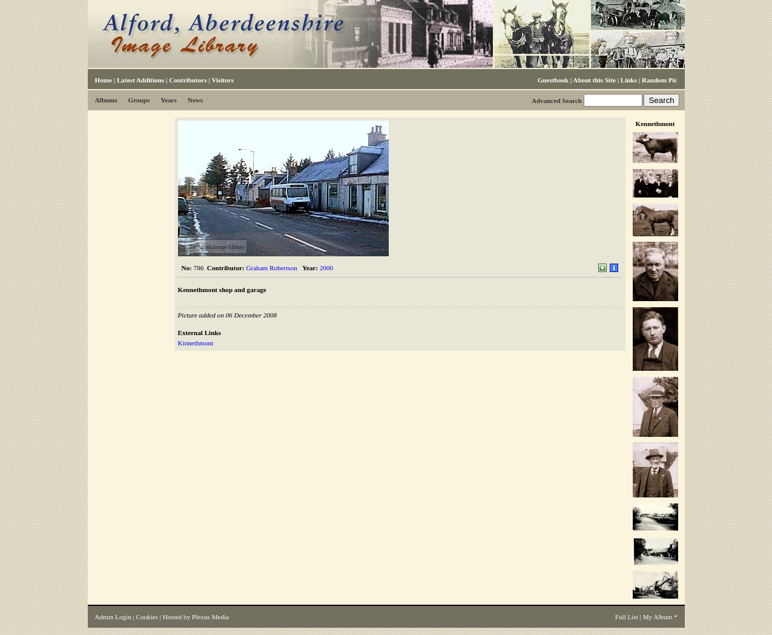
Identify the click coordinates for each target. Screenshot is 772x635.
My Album (658, 616)
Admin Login (113, 616)
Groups (139, 100)
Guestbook (553, 80)
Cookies (147, 616)
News (195, 100)
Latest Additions (140, 80)
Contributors (187, 80)
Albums (106, 100)
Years (168, 100)
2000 (326, 267)
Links (629, 80)
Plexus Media (210, 616)
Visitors (222, 80)
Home (103, 80)
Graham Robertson (271, 267)
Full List (626, 616)
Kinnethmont (196, 343)
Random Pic (659, 80)
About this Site (594, 80)
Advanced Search (557, 100)
